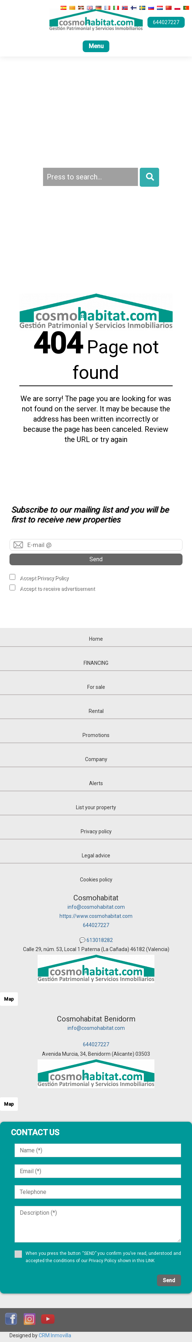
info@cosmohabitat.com (96, 907)
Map (9, 999)
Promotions (96, 735)
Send (96, 559)
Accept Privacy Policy (44, 578)
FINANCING (96, 663)
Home (96, 639)
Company (96, 759)
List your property (96, 807)
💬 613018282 (96, 940)
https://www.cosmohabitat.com (96, 916)
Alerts (96, 783)
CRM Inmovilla (55, 1335)
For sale (96, 687)
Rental (96, 711)
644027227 (96, 925)
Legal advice (96, 855)
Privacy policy (96, 831)
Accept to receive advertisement (57, 589)
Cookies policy (96, 880)
